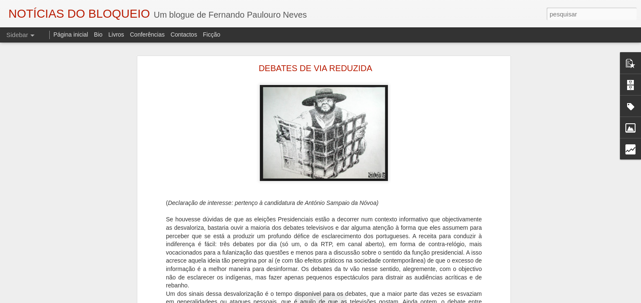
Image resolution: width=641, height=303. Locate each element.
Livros (116, 34)
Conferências (147, 34)
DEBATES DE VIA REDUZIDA (315, 68)
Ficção (211, 34)
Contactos (184, 34)
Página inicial (70, 34)
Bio (98, 34)
